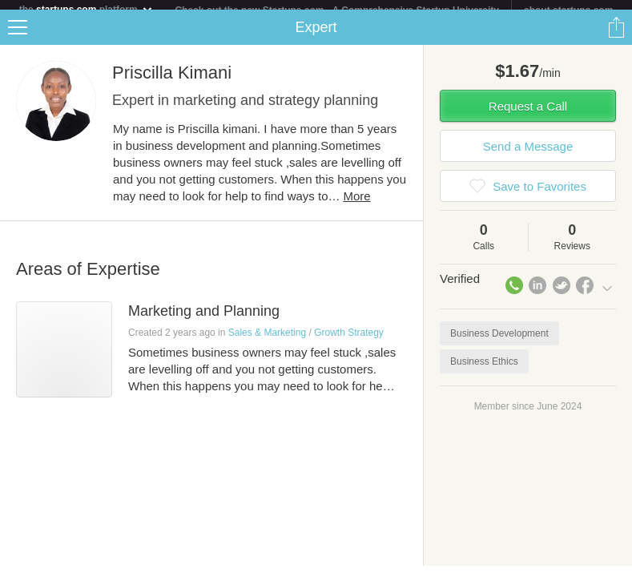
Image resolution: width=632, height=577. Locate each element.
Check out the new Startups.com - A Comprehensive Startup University (337, 10)
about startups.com (568, 10)
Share (616, 36)
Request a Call (528, 116)
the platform (86, 9)
